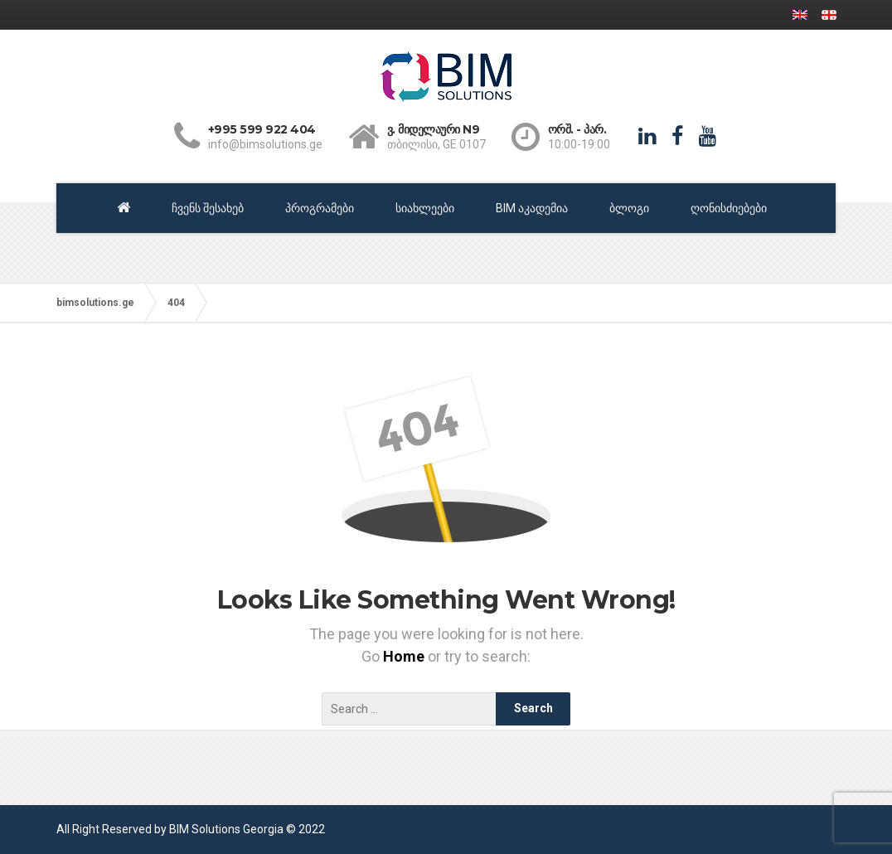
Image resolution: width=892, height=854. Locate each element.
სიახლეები (424, 208)
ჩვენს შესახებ (208, 208)
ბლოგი (629, 208)
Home (405, 656)
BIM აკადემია (532, 208)
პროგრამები (319, 208)
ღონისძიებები (729, 208)
